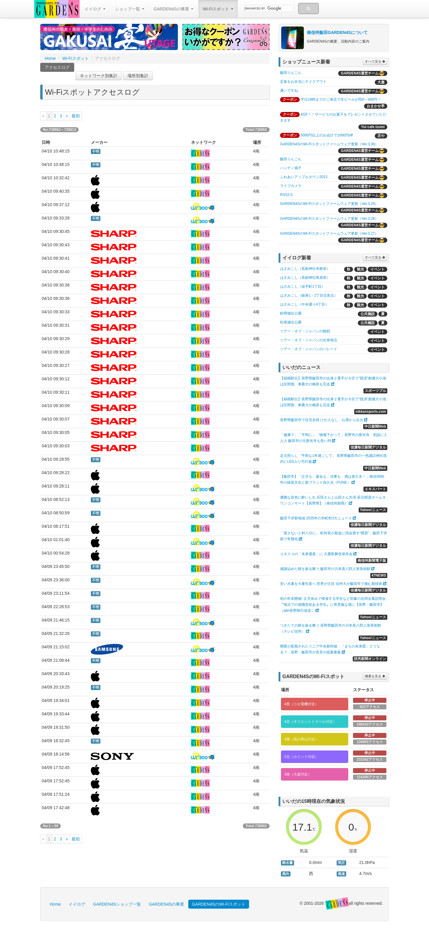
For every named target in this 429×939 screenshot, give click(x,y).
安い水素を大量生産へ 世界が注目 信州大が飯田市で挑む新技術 (331, 584)
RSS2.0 (286, 195)
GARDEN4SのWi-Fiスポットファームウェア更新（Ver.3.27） (329, 233)
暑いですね (289, 90)
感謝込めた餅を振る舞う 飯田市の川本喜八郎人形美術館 (325, 569)
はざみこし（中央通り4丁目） (304, 304)
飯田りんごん (290, 73)
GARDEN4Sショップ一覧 (117, 904)
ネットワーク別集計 (98, 75)
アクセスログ (57, 68)
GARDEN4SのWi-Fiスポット (218, 904)
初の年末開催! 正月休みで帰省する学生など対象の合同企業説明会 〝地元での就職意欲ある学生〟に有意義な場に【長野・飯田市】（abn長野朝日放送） (333, 605)
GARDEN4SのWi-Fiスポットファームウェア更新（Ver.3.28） (329, 219)
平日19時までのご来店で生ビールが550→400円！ (341, 99)
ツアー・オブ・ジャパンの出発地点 (308, 340)
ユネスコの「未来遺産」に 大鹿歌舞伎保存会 (316, 554)
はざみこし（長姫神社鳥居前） (305, 277)
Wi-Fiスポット (218, 9)
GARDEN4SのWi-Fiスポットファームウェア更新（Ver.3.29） (329, 204)
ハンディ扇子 (290, 168)
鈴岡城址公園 (290, 313)
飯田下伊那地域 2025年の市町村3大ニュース (316, 518)
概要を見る (375, 676)
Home (50, 58)
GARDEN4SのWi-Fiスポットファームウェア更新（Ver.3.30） (329, 144)
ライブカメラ (290, 186)
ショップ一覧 (129, 9)
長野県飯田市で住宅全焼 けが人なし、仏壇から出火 (321, 420)
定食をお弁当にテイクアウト (303, 82)
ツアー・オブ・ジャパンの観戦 (305, 331)
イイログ (95, 9)
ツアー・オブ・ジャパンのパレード (308, 349)
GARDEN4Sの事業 (173, 9)
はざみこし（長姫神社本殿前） (305, 269)
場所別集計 (138, 75)
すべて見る (375, 61)
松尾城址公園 (290, 322)
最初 (76, 115)
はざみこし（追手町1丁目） (302, 286)
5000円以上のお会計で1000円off (327, 135)
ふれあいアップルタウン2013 (303, 177)
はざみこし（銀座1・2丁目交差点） (309, 295)
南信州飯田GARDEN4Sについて (337, 32)
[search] (269, 9)
